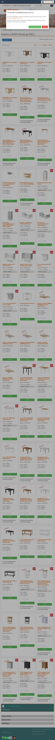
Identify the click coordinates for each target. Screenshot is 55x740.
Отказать (45, 26)
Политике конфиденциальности (14, 18)
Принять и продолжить (35, 26)
